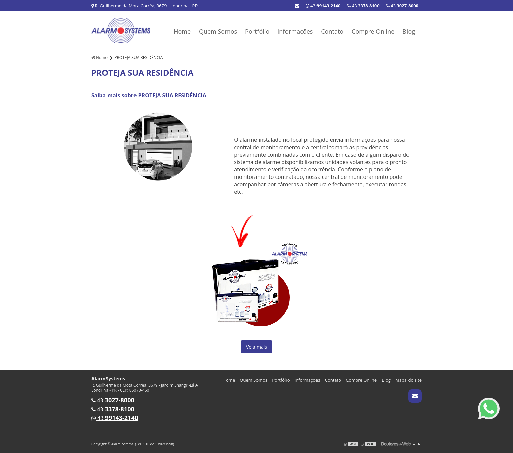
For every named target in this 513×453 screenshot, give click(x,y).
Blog (408, 31)
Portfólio (257, 31)
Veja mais (256, 347)
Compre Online (373, 31)
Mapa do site (408, 380)
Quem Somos (218, 31)
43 (402, 6)
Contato (332, 31)
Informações (295, 31)
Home (182, 31)
